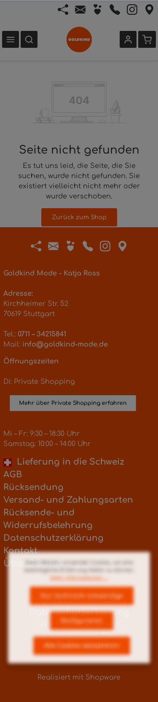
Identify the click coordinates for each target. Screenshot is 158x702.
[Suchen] (29, 39)
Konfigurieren (82, 631)
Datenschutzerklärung (53, 538)
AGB (12, 474)
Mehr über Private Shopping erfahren (73, 410)
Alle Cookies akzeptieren (82, 656)
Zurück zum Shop (79, 217)
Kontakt (20, 551)
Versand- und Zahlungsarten (68, 500)
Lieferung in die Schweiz (63, 462)
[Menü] (10, 39)
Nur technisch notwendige (81, 606)
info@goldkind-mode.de (65, 344)
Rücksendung (33, 487)
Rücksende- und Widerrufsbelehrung (48, 519)
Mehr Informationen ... (79, 589)
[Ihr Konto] (128, 39)
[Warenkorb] (147, 39)
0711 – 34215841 (42, 334)
